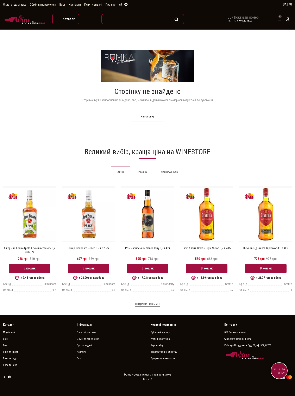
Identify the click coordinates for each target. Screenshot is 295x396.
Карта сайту (157, 345)
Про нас (110, 4)
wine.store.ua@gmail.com (237, 338)
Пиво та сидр (10, 358)
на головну (147, 116)
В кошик (30, 268)
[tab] (120, 172)
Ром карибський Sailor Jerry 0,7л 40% (147, 248)
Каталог (8, 324)
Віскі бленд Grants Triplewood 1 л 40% (265, 248)
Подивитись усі (147, 304)
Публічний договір (160, 332)
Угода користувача (160, 338)
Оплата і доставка (14, 4)
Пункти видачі (93, 4)
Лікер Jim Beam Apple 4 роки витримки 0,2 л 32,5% (29, 250)
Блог (62, 4)
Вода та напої (10, 365)
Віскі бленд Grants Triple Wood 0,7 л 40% (207, 248)
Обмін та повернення (43, 4)
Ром (5, 345)
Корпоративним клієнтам (164, 352)
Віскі (5, 338)
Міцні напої (9, 332)
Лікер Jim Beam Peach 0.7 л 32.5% (88, 248)
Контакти (75, 4)
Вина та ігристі (11, 352)
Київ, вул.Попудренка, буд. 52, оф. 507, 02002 (247, 345)
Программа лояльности (163, 358)
